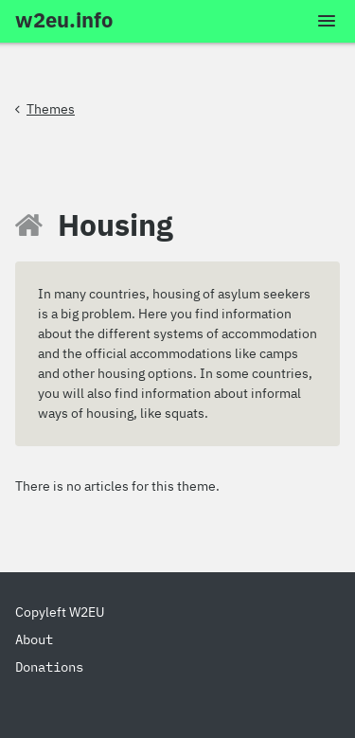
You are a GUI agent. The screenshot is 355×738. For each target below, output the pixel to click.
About (34, 639)
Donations (49, 667)
